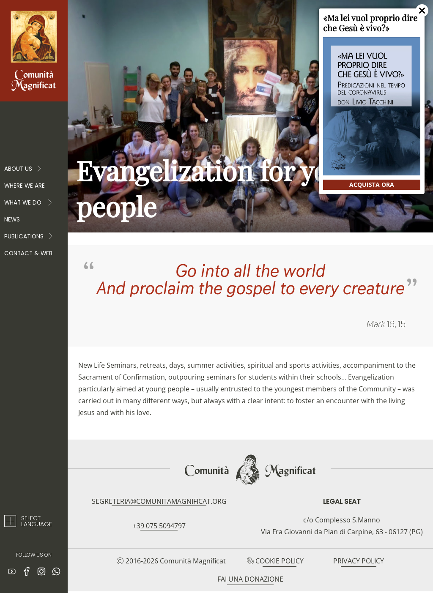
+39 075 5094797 (159, 525)
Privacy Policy (358, 561)
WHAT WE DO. (28, 203)
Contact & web (28, 253)
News (12, 220)
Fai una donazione (250, 579)
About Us (23, 169)
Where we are (24, 186)
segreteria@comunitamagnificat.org (159, 501)
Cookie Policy (279, 561)
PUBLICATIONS (29, 236)
